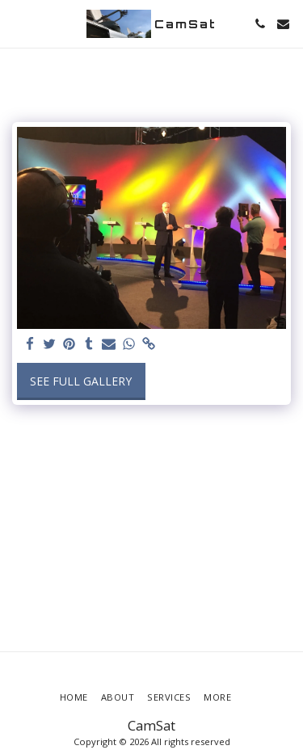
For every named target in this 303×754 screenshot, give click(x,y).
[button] (18, 23)
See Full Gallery (81, 381)
